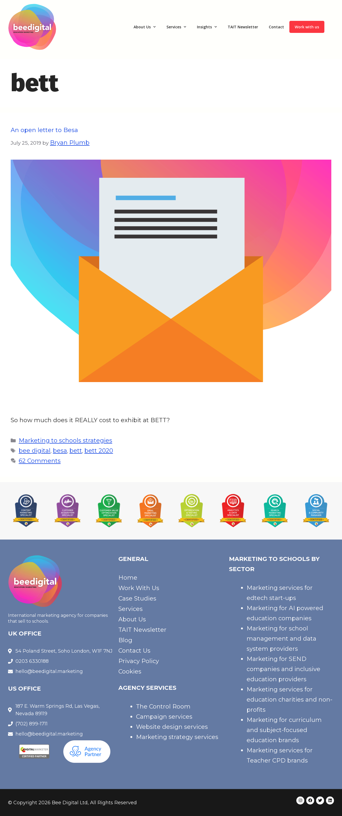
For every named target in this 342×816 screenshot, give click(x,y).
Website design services (172, 726)
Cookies (129, 671)
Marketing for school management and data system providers (281, 638)
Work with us (307, 26)
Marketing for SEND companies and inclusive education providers (283, 669)
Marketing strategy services (177, 737)
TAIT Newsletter (243, 26)
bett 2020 (98, 450)
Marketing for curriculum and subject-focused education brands (284, 730)
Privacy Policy (138, 661)
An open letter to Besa (44, 130)
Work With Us (138, 588)
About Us (145, 27)
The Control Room (163, 706)
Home (127, 577)
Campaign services (164, 716)
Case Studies (137, 598)
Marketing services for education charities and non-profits (289, 699)
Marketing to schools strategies (65, 440)
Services (176, 27)
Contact (276, 26)
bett (75, 450)
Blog (125, 640)
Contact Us (134, 650)
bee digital (34, 450)
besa (60, 450)
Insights (207, 27)
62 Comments (40, 460)
